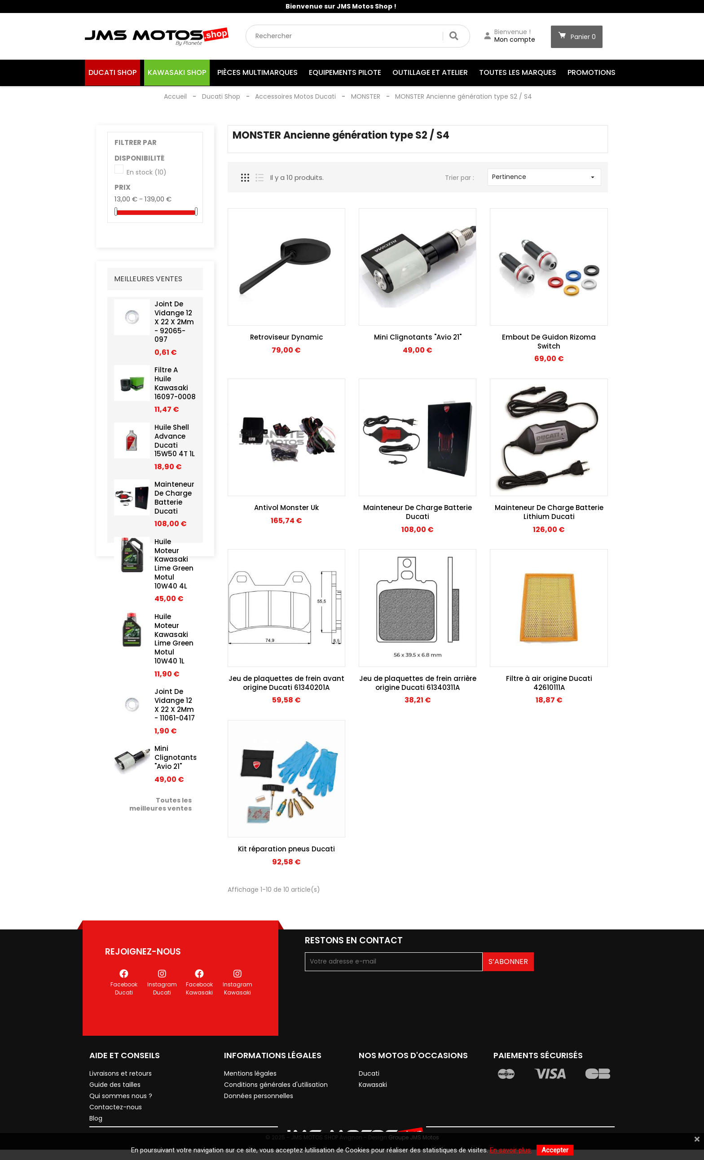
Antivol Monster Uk (286, 507)
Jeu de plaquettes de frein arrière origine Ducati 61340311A (417, 683)
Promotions (592, 72)
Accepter (554, 1150)
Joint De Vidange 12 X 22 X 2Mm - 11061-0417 (174, 709)
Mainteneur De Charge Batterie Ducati (174, 502)
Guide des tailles (115, 1073)
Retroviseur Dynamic (286, 337)
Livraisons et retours (120, 1062)
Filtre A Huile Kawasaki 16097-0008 (175, 388)
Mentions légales (250, 1062)
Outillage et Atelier (430, 72)
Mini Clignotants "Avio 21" (175, 762)
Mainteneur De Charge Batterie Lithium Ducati (549, 512)
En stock (147, 173)
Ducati (369, 1062)
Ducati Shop (112, 72)
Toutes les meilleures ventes (160, 808)
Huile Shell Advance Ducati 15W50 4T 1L (174, 445)
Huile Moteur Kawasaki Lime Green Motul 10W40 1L (174, 643)
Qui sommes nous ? (120, 1085)
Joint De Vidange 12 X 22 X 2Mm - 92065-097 (174, 326)
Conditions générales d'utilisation (276, 1073)
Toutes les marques (517, 72)
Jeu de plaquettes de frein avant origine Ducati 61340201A (286, 683)
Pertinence (544, 176)
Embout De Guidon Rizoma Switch (549, 341)
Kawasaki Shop (177, 72)
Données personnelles (258, 1085)
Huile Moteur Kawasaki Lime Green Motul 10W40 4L (174, 568)
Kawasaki (373, 1073)
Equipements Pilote (345, 72)
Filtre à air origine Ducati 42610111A (549, 683)
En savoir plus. (511, 1150)
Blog (95, 1107)
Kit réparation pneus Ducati (286, 849)
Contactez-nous (115, 1096)
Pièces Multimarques (257, 72)
